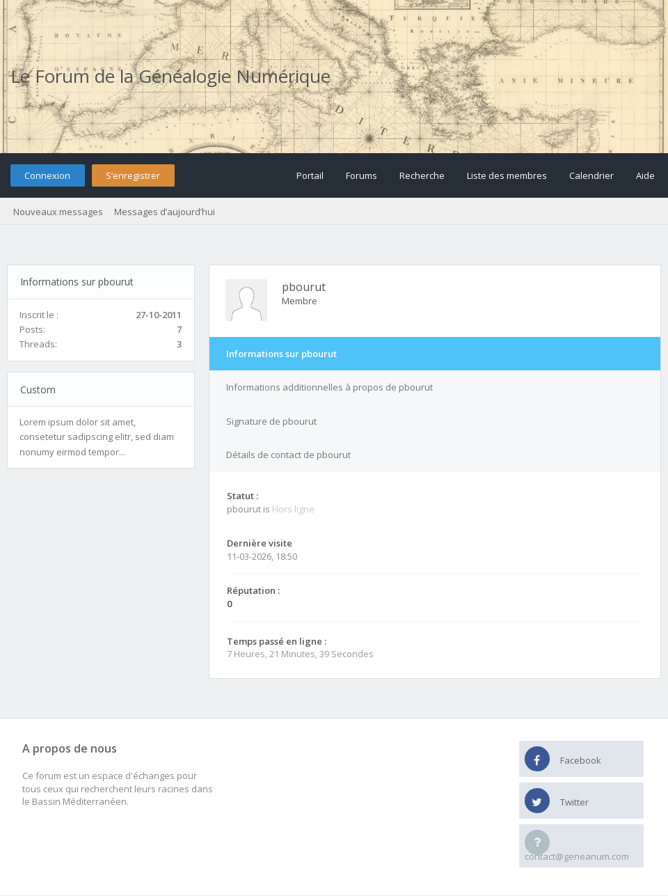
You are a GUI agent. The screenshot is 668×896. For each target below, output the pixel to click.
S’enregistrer (133, 175)
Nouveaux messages (58, 211)
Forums (361, 175)
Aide (645, 175)
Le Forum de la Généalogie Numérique (170, 75)
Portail (310, 175)
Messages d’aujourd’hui (164, 211)
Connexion (47, 175)
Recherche (422, 175)
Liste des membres (507, 175)
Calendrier (591, 175)
